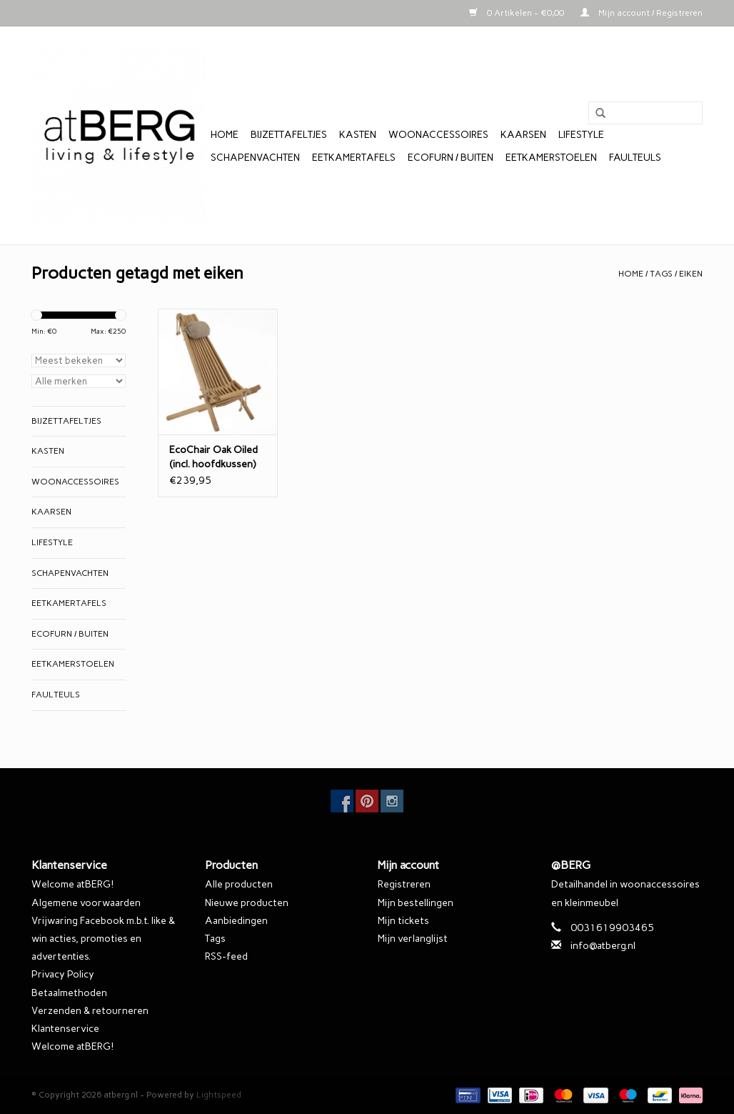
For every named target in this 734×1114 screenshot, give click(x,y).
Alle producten (239, 884)
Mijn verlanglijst (413, 939)
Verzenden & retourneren (90, 1011)
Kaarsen (523, 135)
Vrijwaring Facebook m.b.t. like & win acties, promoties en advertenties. (103, 939)
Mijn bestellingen (415, 903)
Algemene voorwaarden (86, 903)
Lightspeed (218, 1095)
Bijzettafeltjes (289, 135)
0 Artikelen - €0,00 (517, 13)
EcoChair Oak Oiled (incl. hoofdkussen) (213, 457)
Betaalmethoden (69, 993)
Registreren (404, 884)
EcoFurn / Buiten (450, 157)
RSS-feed (226, 956)
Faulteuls (635, 157)
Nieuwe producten (246, 903)
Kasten (357, 135)
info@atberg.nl (602, 946)
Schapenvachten (255, 157)
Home (224, 135)
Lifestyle (581, 135)
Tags (661, 274)
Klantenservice (65, 1029)
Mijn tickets (403, 921)
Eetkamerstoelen (551, 157)
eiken (691, 274)
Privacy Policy (62, 974)
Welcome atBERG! (72, 884)
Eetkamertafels (354, 157)
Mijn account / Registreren (641, 13)
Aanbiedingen (236, 921)
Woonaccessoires (438, 135)
